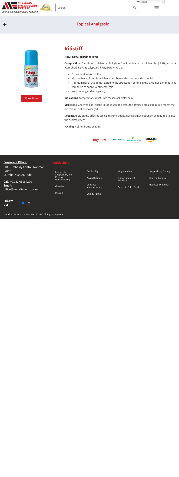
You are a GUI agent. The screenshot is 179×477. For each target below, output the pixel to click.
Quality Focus (94, 193)
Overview (60, 186)
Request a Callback (159, 184)
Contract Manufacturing (94, 186)
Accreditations (94, 177)
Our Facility (92, 171)
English (142, 2)
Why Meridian (125, 171)
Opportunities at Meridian (126, 179)
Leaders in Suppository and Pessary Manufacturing (63, 176)
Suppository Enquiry (159, 171)
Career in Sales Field (128, 187)
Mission (59, 192)
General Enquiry (157, 177)
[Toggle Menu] (156, 7)
